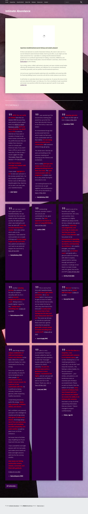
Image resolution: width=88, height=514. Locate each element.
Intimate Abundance (14, 505)
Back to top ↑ (40, 505)
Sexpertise (12, 2)
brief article (23, 61)
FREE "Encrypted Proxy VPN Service (15, 157)
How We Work (20, 2)
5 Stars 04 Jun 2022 (14, 472)
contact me (23, 85)
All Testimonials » (11, 486)
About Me (27, 2)
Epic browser (21, 159)
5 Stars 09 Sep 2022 (73, 272)
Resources (39, 2)
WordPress (30, 505)
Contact (46, 2)
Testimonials (12, 105)
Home (6, 2)
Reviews (34, 2)
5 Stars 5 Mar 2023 (71, 120)
